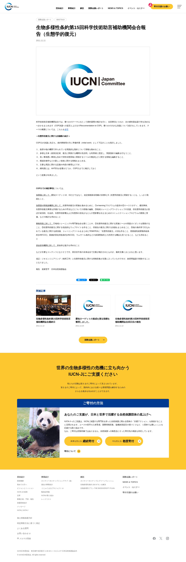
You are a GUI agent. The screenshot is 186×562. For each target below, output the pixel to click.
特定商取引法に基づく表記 (28, 523)
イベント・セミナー (131, 487)
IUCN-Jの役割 (22, 492)
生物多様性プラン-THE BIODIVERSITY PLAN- (97, 488)
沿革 (18, 495)
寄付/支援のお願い (162, 6)
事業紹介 (72, 8)
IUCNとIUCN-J (22, 510)
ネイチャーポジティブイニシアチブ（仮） (57, 481)
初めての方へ (22, 484)
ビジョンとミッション (25, 488)
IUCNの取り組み (47, 495)
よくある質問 (22, 528)
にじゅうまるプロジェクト (52, 488)
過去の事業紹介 (47, 484)
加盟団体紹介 (22, 503)
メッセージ (21, 506)
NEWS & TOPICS (130, 482)
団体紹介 (59, 8)
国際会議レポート (92, 340)
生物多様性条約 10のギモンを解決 (93, 484)
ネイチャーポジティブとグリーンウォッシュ (97, 481)
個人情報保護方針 (24, 518)
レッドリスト (46, 499)
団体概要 (20, 481)
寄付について (70, 451)
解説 (82, 8)
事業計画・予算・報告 (25, 499)
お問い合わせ (22, 533)
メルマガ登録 (24, 539)
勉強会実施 (45, 492)
